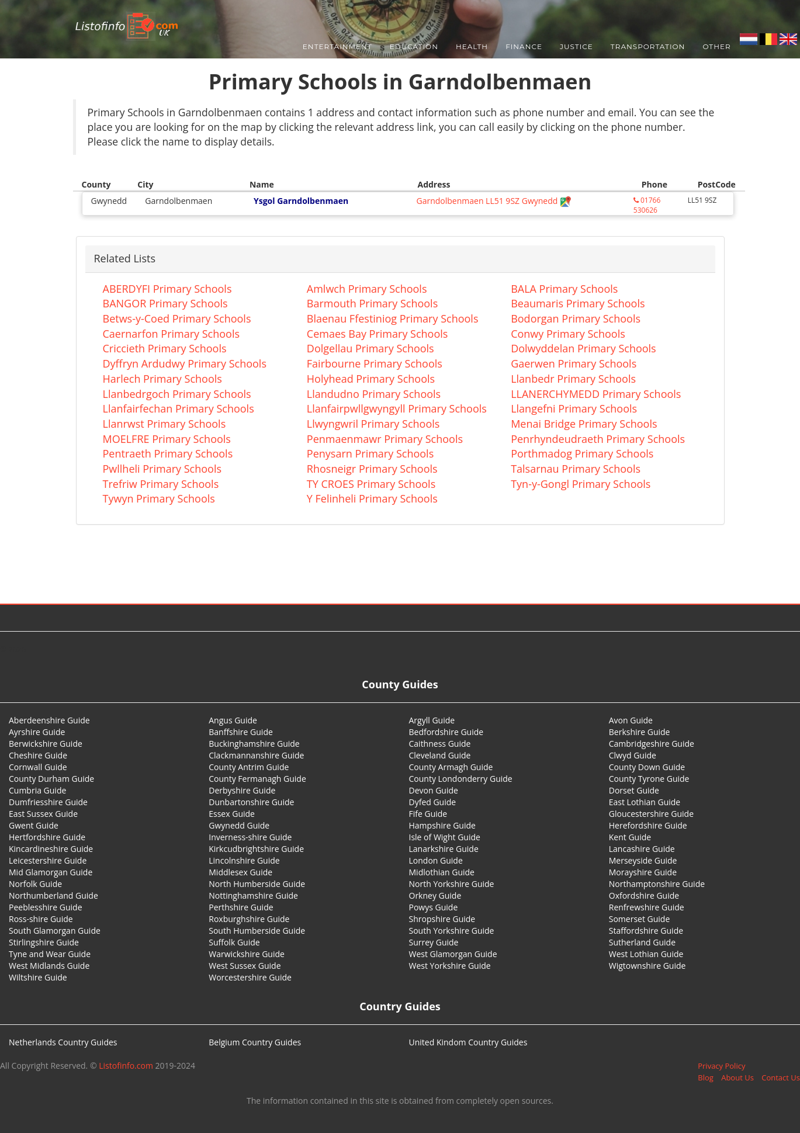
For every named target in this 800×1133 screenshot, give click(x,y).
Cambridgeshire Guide (651, 743)
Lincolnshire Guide (244, 860)
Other (716, 46)
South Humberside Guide (257, 930)
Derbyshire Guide (242, 790)
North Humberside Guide (257, 883)
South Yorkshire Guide (451, 930)
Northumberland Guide (53, 895)
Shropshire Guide (442, 918)
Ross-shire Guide (41, 918)
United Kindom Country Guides (468, 1042)
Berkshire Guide (639, 731)
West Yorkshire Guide (450, 965)
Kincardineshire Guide (51, 848)
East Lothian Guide (644, 802)
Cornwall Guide (38, 766)
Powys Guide (433, 907)
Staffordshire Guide (646, 930)
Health (472, 46)
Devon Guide (433, 790)
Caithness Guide (440, 743)
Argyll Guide (432, 720)
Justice (576, 46)
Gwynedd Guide (239, 825)
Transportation (648, 46)
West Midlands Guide (49, 965)
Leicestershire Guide (47, 860)
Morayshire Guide (643, 872)
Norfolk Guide (35, 883)
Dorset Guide (634, 790)
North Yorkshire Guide (451, 883)
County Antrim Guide (249, 766)
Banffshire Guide (241, 731)
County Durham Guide (51, 778)
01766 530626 (646, 205)
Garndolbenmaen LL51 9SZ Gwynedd (493, 200)
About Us (737, 1077)
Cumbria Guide (37, 790)
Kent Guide (630, 837)
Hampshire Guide (442, 825)
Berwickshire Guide (45, 743)
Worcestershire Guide (250, 977)
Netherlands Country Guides (63, 1042)
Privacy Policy (721, 1066)
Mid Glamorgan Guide (50, 872)
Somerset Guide (639, 918)
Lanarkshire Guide (444, 848)
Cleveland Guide (440, 755)
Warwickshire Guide (247, 953)
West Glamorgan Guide (453, 953)
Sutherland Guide (642, 942)
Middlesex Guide (240, 872)
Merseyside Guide (643, 860)
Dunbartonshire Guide (251, 802)
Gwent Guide (33, 825)
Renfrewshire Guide (646, 907)
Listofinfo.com (126, 1065)
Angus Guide (233, 720)
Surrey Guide (434, 942)
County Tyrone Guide (649, 778)
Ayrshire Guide (37, 731)
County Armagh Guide (451, 766)
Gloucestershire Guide (651, 813)
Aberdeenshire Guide (49, 720)
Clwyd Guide (632, 755)
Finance (523, 46)
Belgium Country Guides (255, 1042)
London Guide (436, 860)
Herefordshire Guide (648, 825)
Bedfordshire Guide (446, 731)
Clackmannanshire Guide (256, 755)
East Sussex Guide (43, 813)
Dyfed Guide (432, 802)
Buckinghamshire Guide (254, 743)
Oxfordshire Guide (644, 895)
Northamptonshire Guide (657, 883)
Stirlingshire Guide (44, 942)
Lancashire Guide (642, 848)
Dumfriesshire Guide (48, 802)
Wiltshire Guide (38, 977)
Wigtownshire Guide (647, 965)
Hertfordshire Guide (47, 837)
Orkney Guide (435, 895)
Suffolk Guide (234, 942)
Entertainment (337, 46)
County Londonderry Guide (460, 778)
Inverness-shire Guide (250, 837)
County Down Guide (647, 766)
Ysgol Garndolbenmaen (301, 200)
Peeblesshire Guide (45, 907)
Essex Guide (232, 813)
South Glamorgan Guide (55, 930)
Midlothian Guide (442, 872)
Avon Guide (631, 720)
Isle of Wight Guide (444, 837)
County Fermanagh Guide (257, 778)
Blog (706, 1077)
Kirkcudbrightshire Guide (256, 848)
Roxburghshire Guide (249, 918)
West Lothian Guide (646, 953)
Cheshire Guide (38, 755)
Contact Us (780, 1077)
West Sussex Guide (244, 965)
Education (414, 46)
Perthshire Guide (241, 907)
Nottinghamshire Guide (253, 895)
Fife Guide (428, 813)
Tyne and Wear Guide (50, 953)
